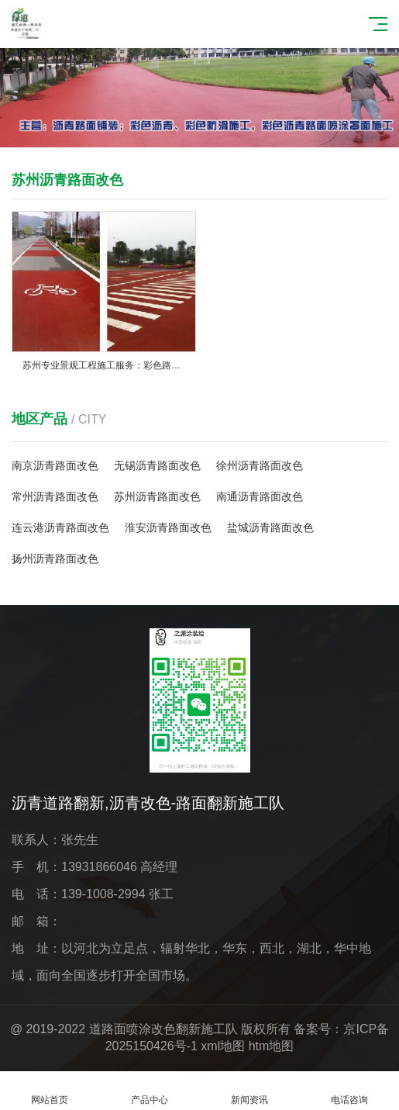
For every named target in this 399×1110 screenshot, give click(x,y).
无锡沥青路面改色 (157, 465)
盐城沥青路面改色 (270, 527)
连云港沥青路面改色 (60, 527)
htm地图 (271, 1046)
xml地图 (223, 1046)
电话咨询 (349, 1091)
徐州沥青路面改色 (259, 465)
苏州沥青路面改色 (157, 496)
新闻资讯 (250, 1091)
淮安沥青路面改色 (168, 527)
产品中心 (150, 1091)
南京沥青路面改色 (55, 465)
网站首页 (50, 1091)
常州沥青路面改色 (55, 496)
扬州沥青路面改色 (55, 558)
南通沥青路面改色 (259, 496)
